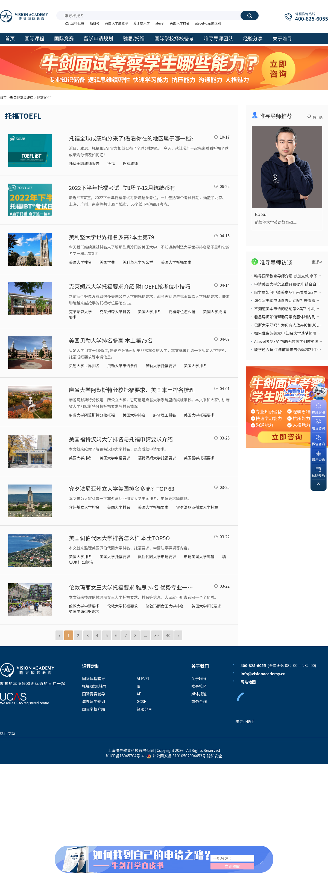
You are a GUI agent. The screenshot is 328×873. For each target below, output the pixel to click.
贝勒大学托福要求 (160, 365)
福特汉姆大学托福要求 (157, 458)
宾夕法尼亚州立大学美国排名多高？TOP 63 (121, 488)
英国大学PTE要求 (206, 606)
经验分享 (144, 709)
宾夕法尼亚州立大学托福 (197, 507)
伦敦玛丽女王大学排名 (164, 606)
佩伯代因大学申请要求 (157, 556)
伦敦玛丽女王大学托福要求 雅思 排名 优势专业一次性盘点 (133, 587)
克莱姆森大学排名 (114, 311)
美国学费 (107, 262)
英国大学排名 (179, 23)
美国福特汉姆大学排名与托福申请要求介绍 (121, 439)
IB (138, 686)
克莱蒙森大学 (80, 311)
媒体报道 (199, 693)
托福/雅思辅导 (94, 686)
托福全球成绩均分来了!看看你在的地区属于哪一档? (131, 138)
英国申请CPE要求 (84, 611)
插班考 (94, 23)
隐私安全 (214, 755)
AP (139, 693)
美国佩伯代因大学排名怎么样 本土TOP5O (119, 538)
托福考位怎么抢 (181, 311)
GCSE (141, 701)
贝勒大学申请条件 (122, 365)
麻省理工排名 (164, 415)
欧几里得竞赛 (74, 23)
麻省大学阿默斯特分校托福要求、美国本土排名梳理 (132, 390)
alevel (159, 23)
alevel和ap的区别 (208, 23)
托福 (111, 163)
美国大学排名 (80, 262)
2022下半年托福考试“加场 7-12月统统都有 (122, 188)
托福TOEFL (45, 97)
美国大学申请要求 (114, 458)
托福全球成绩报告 (84, 163)
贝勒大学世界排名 (84, 365)
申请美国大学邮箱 (199, 556)
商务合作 (199, 701)
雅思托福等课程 (21, 97)
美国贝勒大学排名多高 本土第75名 (111, 340)
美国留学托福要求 (199, 458)
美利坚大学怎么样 (137, 262)
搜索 (249, 15)
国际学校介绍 (93, 709)
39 (156, 635)
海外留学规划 (93, 701)
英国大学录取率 (116, 23)
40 (168, 635)
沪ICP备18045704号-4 (125, 755)
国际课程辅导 (93, 678)
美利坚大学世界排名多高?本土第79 (111, 237)
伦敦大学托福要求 (122, 606)
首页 (3, 97)
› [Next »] (178, 635)
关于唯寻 (199, 678)
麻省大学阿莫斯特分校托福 (92, 415)
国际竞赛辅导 (93, 693)
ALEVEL (143, 678)
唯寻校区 (199, 686)
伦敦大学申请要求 (84, 606)
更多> (317, 261)
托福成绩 (130, 163)
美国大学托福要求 (176, 262)
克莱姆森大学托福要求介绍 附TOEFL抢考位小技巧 (129, 286)
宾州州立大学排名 (84, 507)
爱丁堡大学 (141, 23)
